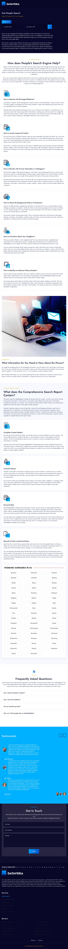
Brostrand (54, 633)
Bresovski (34, 572)
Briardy (54, 588)
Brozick (34, 648)
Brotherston (13, 638)
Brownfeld (14, 643)
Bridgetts (13, 598)
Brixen (54, 618)
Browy (54, 643)
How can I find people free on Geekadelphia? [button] (19, 713)
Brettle (14, 583)
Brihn (54, 603)
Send (34, 851)
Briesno (34, 598)
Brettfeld (34, 578)
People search (6, 22)
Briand (34, 588)
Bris (13, 613)
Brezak (14, 588)
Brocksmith (34, 623)
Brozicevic (14, 648)
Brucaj (14, 653)
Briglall (14, 603)
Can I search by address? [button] (12, 699)
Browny (34, 643)
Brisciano (34, 613)
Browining (54, 638)
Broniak (13, 628)
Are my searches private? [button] (12, 706)
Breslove (13, 572)
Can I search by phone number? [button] (14, 693)
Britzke (34, 618)
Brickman (34, 593)
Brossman (34, 633)
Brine (34, 608)
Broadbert (14, 623)
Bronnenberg (34, 628)
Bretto (34, 583)
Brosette (13, 633)
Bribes (14, 593)
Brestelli (54, 572)
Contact (40, 940)
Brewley (54, 583)
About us (33, 940)
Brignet (34, 603)
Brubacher (54, 648)
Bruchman (34, 653)
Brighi (54, 598)
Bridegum (54, 593)
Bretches (13, 578)
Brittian (14, 618)
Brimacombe (13, 608)
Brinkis (54, 608)
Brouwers (34, 638)
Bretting (54, 578)
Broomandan (54, 628)
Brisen (54, 613)
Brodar (54, 623)
